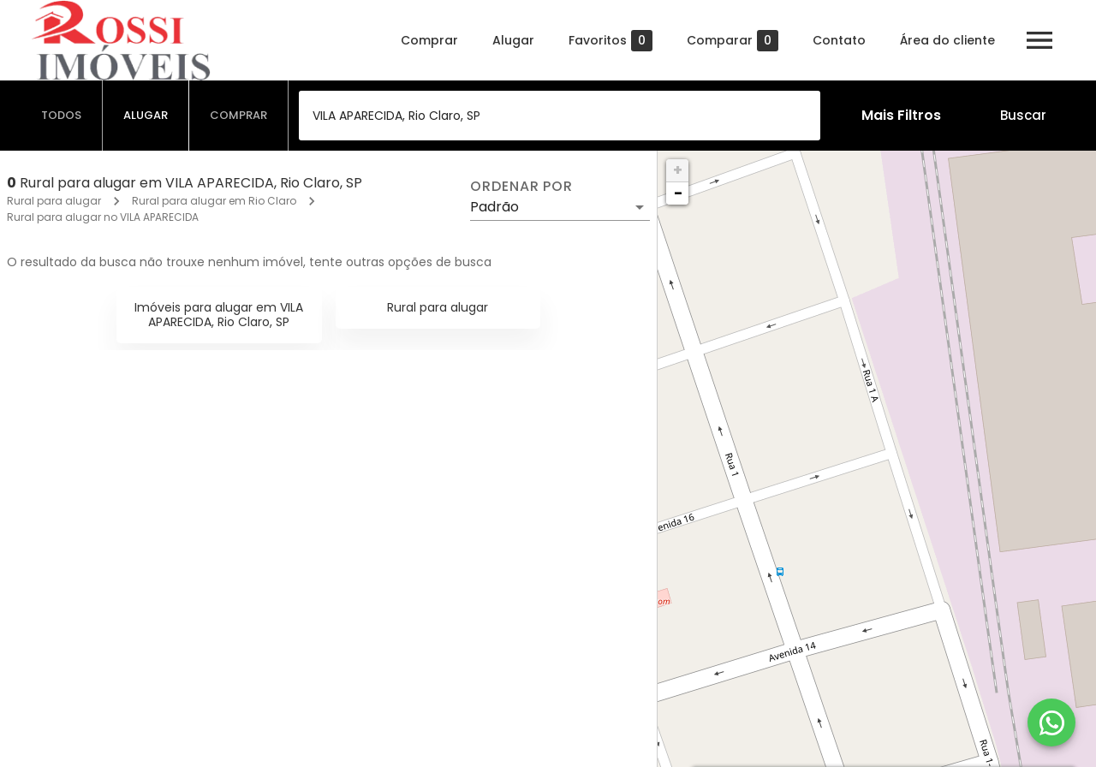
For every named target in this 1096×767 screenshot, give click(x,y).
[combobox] (559, 115)
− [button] (678, 193)
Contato (839, 40)
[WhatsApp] (1051, 722)
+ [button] (677, 170)
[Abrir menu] (1039, 40)
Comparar (732, 40)
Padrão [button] (494, 207)
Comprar (429, 40)
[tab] (62, 115)
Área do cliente (947, 40)
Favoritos (610, 40)
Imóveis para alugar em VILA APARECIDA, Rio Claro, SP (218, 314)
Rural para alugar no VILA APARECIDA (103, 217)
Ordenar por (521, 186)
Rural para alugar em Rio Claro (214, 200)
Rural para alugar (54, 200)
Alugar (513, 40)
